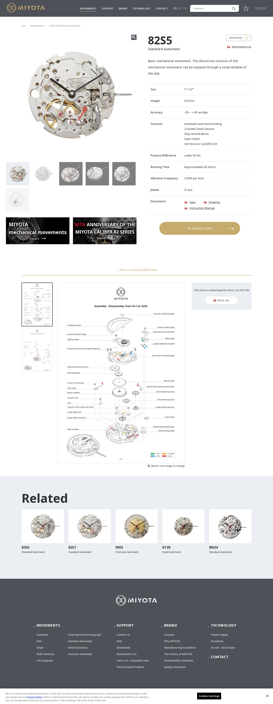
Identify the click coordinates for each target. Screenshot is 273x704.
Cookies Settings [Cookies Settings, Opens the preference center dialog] (209, 695)
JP (180, 8)
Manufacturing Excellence (180, 647)
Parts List (223, 303)
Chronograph (45, 660)
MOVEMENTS (88, 8)
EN (175, 8)
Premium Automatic (80, 654)
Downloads (123, 647)
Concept (169, 634)
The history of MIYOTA (178, 654)
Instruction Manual (202, 208)
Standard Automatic (80, 641)
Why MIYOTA (172, 641)
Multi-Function (45, 654)
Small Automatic (78, 647)
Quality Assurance (175, 667)
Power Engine (219, 634)
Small (40, 647)
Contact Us (123, 634)
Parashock (217, 641)
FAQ (119, 641)
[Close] (267, 696)
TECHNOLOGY (141, 8)
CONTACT (162, 8)
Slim (39, 641)
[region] (136, 696)
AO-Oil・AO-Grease (223, 647)
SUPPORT (108, 8)
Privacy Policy (34, 697)
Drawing (214, 202)
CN (185, 8)
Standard (42, 634)
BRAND (123, 8)
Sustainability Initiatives (178, 660)
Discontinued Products (130, 667)
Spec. (192, 202)
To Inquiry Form (199, 228)
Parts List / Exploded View (133, 660)
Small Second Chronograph (84, 634)
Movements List (241, 46)
